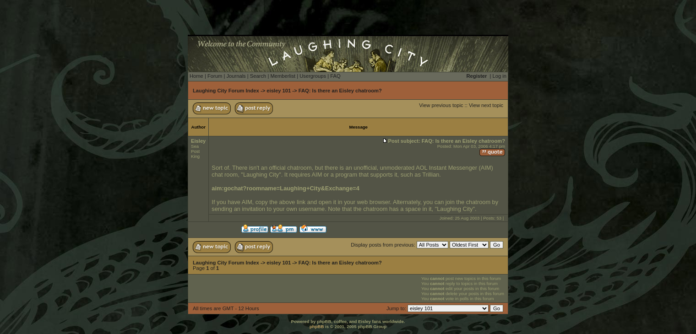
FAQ (335, 76)
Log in (499, 76)
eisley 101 (278, 90)
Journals (235, 76)
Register (477, 76)
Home (196, 76)
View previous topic (441, 105)
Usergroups (312, 76)
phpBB (317, 326)
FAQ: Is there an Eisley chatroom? (340, 90)
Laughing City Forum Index (226, 90)
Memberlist (282, 76)
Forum (214, 76)
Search (258, 76)
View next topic (486, 105)
